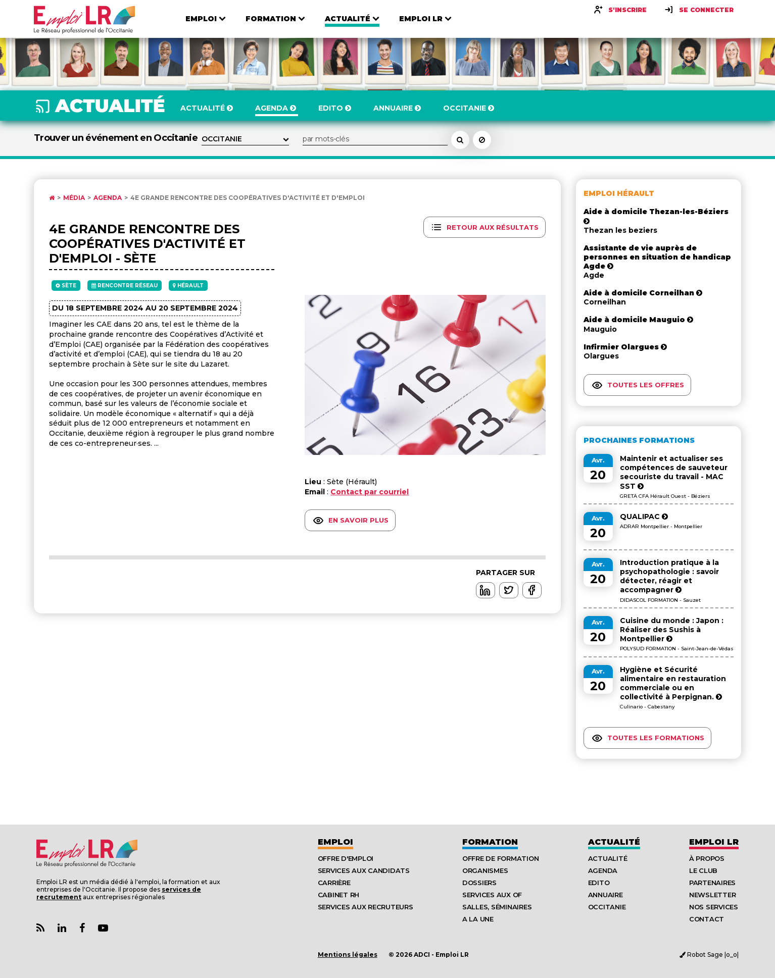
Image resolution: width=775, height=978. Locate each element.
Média (74, 197)
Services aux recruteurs (365, 907)
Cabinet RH (338, 895)
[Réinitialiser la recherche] (482, 140)
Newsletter (712, 895)
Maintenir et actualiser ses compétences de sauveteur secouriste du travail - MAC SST (674, 472)
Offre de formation (500, 858)
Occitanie (607, 907)
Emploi (335, 842)
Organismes (485, 870)
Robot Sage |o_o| (709, 954)
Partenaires (712, 883)
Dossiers (479, 883)
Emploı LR (714, 842)
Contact (706, 919)
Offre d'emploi (345, 858)
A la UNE (478, 919)
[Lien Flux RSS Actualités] (40, 928)
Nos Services (713, 907)
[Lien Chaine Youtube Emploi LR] (103, 928)
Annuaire (605, 895)
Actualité (614, 842)
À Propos (706, 858)
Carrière (334, 883)
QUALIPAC (644, 516)
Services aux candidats (364, 870)
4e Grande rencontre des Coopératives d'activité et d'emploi (247, 197)
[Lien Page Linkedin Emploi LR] (62, 928)
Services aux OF (492, 895)
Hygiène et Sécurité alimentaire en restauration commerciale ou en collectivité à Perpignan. (673, 683)
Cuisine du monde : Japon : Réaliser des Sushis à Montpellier (671, 629)
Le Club (703, 870)
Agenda (107, 197)
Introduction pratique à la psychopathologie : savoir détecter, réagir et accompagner (669, 576)
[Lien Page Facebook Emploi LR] (82, 928)
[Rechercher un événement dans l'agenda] (460, 140)
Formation (490, 842)
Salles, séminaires (496, 907)
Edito (599, 883)
